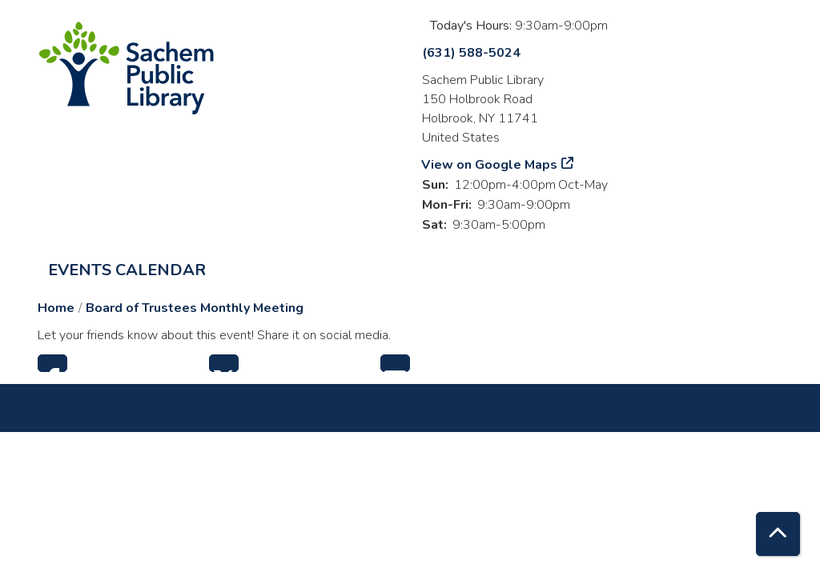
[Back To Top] (778, 534)
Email (395, 363)
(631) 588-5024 (471, 53)
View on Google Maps (489, 165)
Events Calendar (127, 270)
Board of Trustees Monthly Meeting (194, 308)
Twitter (224, 363)
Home (56, 308)
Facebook (52, 363)
